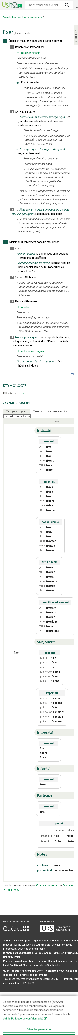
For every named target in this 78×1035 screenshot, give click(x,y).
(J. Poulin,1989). (26, 77)
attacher (26, 53)
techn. (18, 248)
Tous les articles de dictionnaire (27, 17)
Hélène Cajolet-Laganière (28, 940)
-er (24, 393)
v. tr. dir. (26, 33)
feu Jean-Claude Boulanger (52, 961)
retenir (36, 53)
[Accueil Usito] (11, 5)
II (5, 242)
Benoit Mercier (11, 957)
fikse (18, 33)
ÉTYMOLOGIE (14, 386)
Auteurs (7, 940)
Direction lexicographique (18, 953)
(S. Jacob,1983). (46, 185)
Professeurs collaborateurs (19, 961)
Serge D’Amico (43, 953)
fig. (17, 209)
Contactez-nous (55, 970)
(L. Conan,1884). (40, 331)
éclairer (25, 351)
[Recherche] (43, 5)
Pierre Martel (51, 940)
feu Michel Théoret (21, 965)
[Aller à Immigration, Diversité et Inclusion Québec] (16, 930)
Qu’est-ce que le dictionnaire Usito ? (23, 970)
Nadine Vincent (63, 944)
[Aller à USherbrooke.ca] (55, 931)
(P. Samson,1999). (43, 144)
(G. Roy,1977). (57, 203)
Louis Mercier (43, 944)
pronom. (31, 93)
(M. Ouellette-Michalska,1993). (53, 105)
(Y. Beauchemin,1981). (29, 231)
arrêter (25, 307)
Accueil (6, 17)
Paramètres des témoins (33, 974)
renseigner (37, 351)
